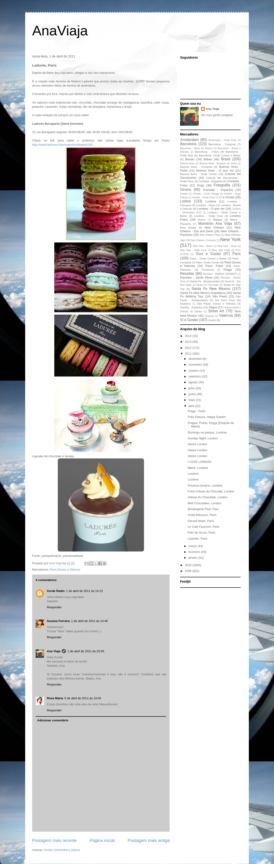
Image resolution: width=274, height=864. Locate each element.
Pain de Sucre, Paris (201, 532)
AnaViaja (60, 30)
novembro (195, 364)
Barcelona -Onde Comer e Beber (220, 155)
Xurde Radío (56, 591)
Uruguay (209, 316)
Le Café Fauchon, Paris (203, 526)
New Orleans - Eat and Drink (210, 229)
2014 (188, 336)
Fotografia (222, 185)
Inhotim (184, 193)
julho (192, 388)
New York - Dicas (227, 246)
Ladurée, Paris (197, 538)
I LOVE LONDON (199, 462)
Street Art (216, 311)
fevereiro (194, 552)
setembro (195, 376)
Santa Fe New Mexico (211, 289)
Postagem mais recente (54, 840)
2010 (188, 565)
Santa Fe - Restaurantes (205, 281)
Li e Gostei (226, 197)
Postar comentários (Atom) (62, 850)
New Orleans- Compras (203, 240)
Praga (228, 269)
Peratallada (208, 270)
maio (192, 400)
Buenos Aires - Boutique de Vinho (218, 163)
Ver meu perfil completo (217, 115)
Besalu (190, 159)
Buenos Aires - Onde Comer (198, 173)
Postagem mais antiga (149, 840)
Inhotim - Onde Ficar (203, 197)
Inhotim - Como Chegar (206, 193)
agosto (193, 382)
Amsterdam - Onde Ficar (222, 140)
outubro (194, 370)
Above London (197, 444)
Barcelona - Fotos (207, 151)
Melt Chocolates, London (204, 503)
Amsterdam (189, 140)
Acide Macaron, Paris (202, 515)
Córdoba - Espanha (210, 181)
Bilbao (208, 159)
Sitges (213, 307)
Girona (185, 190)
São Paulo (219, 296)
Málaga (217, 219)
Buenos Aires (187, 163)
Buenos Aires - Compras (196, 166)
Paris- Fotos (214, 266)
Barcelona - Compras (222, 144)
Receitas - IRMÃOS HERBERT (220, 274)
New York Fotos (221, 250)
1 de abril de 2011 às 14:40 (89, 621)
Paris (236, 254)
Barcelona (188, 144)
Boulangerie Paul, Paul (203, 509)
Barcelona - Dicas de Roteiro (196, 148)
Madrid (202, 220)
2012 (188, 348)
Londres (210, 201)
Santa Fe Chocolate (207, 285)
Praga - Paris (196, 411)
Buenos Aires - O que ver (215, 170)
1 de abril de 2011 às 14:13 (84, 591)
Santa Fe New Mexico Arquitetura (203, 293)
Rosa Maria (55, 698)
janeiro (193, 557)
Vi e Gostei (189, 320)
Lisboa (185, 201)
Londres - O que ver (211, 208)
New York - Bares (203, 246)
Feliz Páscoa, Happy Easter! (207, 417)
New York (230, 239)
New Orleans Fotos (210, 235)
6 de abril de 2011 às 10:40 (82, 698)
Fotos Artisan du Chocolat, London (211, 491)
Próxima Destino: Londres (205, 485)
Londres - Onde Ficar (208, 215)
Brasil (225, 159)
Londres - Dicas (206, 205)
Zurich (212, 320)
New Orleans (214, 227)
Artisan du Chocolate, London (207, 497)
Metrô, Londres (198, 468)
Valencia (226, 315)
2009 (188, 571)
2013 (188, 341)
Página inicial (102, 840)
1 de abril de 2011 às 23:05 (85, 651)
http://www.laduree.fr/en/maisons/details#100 (62, 144)
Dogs (200, 185)
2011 (188, 353)
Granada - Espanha (218, 190)
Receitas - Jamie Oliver (196, 277)
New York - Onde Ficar (193, 250)
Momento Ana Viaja (215, 223)
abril (191, 406)
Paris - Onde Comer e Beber (208, 258)
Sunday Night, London (203, 438)
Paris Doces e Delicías (65, 569)
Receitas (187, 274)
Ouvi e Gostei (208, 254)
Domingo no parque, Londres (207, 432)
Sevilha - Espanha (191, 307)
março (193, 546)
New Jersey (188, 227)
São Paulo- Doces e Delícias (216, 303)
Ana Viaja (53, 651)
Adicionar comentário (52, 720)
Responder (54, 607)
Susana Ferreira (58, 621)
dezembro (195, 358)
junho (192, 394)
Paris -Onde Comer (207, 262)
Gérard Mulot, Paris (201, 521)
